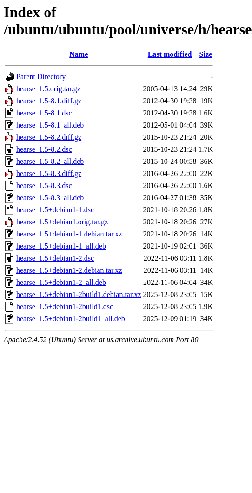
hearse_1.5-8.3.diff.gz (48, 173)
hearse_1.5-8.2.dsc (44, 149)
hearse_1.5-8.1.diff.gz (48, 101)
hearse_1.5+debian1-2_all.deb (61, 282)
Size (205, 54)
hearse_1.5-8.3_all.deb (50, 198)
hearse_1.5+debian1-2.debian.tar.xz (69, 270)
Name (78, 54)
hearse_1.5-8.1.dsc (44, 113)
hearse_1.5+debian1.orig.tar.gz (62, 222)
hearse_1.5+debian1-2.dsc (55, 258)
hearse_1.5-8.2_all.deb (50, 161)
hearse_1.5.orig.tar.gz (48, 89)
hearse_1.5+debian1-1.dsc (55, 210)
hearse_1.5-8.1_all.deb (50, 125)
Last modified (170, 54)
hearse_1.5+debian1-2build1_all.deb (70, 319)
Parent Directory (41, 77)
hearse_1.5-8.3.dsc (44, 185)
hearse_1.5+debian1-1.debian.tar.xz (69, 234)
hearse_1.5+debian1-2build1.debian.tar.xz (78, 294)
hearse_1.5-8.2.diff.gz (48, 137)
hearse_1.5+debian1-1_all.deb (61, 246)
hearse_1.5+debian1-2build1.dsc (64, 307)
